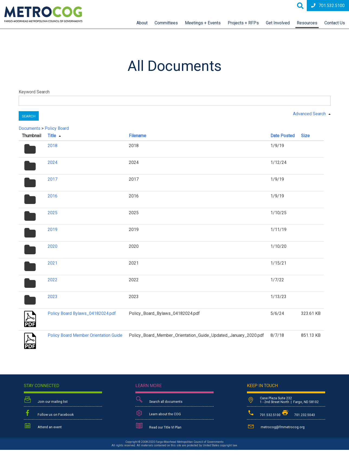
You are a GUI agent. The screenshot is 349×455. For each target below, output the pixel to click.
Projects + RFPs (243, 22)
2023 (52, 296)
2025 (52, 212)
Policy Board (57, 128)
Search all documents (158, 400)
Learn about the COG (158, 413)
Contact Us (334, 22)
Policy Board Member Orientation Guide (85, 335)
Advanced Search (309, 113)
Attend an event (43, 426)
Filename (137, 135)
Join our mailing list (46, 400)
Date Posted (282, 135)
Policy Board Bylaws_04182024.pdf (82, 313)
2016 (52, 196)
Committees (166, 22)
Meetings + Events (203, 22)
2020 (52, 246)
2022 (52, 279)
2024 (52, 162)
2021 (52, 263)
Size (305, 135)
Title (52, 135)
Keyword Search (34, 91)
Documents (29, 128)
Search (28, 116)
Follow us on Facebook (49, 413)
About (142, 22)
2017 (52, 179)
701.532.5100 (328, 5)
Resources (307, 22)
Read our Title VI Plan (158, 426)
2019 (52, 229)
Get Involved (278, 22)
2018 (52, 145)
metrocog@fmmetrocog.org (276, 426)
